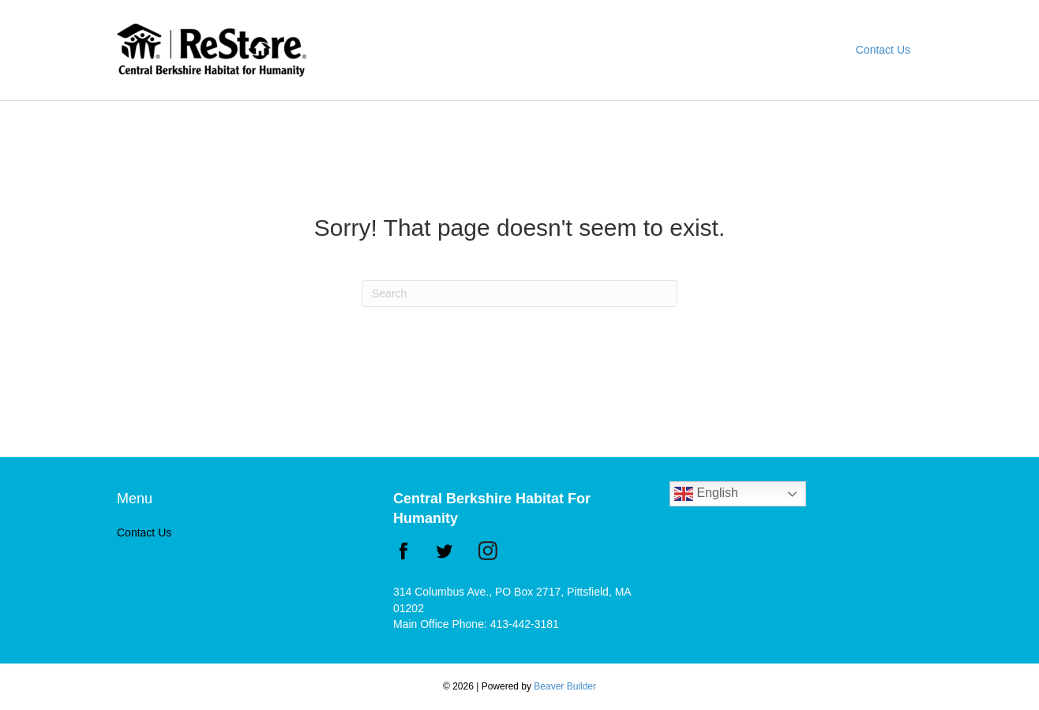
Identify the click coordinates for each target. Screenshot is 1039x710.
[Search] (519, 293)
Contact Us (883, 49)
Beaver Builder (565, 686)
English (706, 493)
